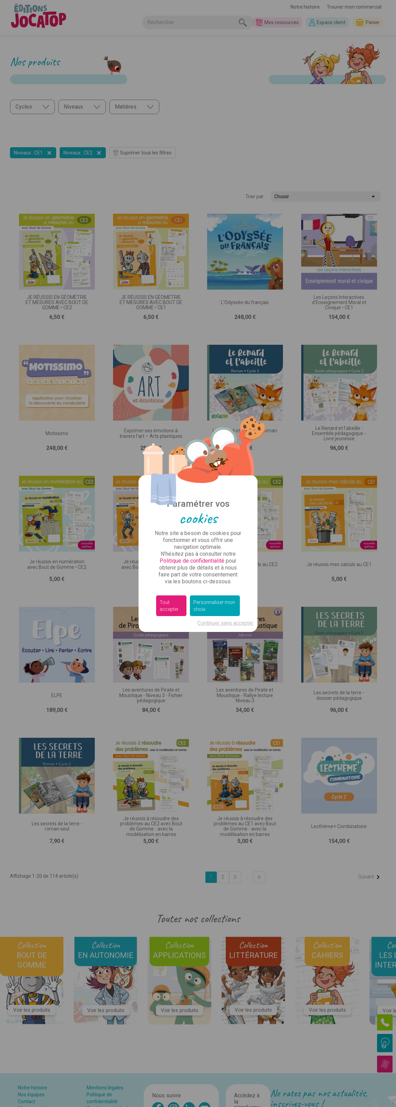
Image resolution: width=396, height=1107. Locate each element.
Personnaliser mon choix (214, 606)
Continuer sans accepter (225, 623)
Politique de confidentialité (192, 560)
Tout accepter (169, 606)
